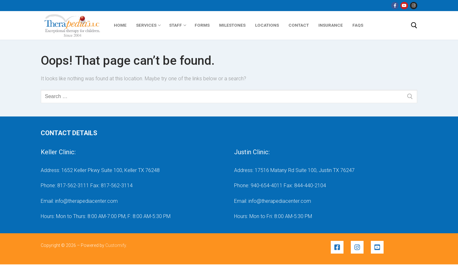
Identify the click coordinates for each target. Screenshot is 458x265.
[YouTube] (404, 5)
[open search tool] (414, 25)
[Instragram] (413, 5)
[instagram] (360, 247)
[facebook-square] (340, 247)
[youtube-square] (378, 247)
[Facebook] (395, 5)
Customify (115, 245)
